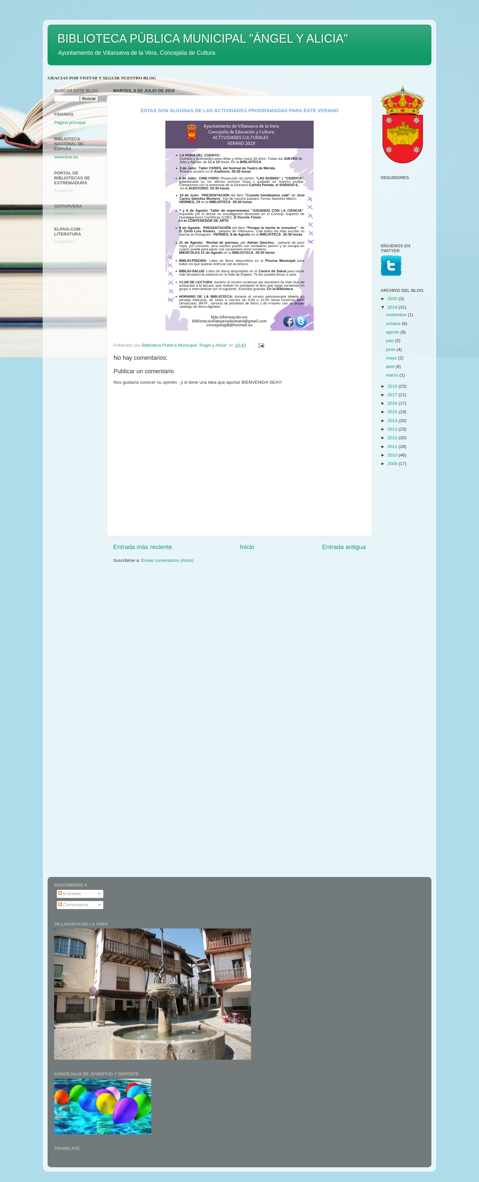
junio (391, 349)
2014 (393, 420)
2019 (393, 307)
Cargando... (65, 190)
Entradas (69, 893)
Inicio (247, 546)
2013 (393, 429)
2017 (393, 394)
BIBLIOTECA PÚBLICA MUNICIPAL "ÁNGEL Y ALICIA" (202, 38)
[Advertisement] (80, 353)
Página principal (70, 122)
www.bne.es (66, 156)
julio (390, 340)
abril (390, 366)
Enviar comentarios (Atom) (167, 560)
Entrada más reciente (142, 546)
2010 (393, 455)
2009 (393, 463)
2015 (393, 411)
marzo (392, 375)
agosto (393, 332)
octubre (394, 323)
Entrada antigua (344, 546)
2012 (393, 437)
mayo (392, 358)
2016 (393, 403)
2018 (393, 386)
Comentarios (73, 904)
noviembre (397, 314)
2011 (393, 446)
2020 (393, 298)
